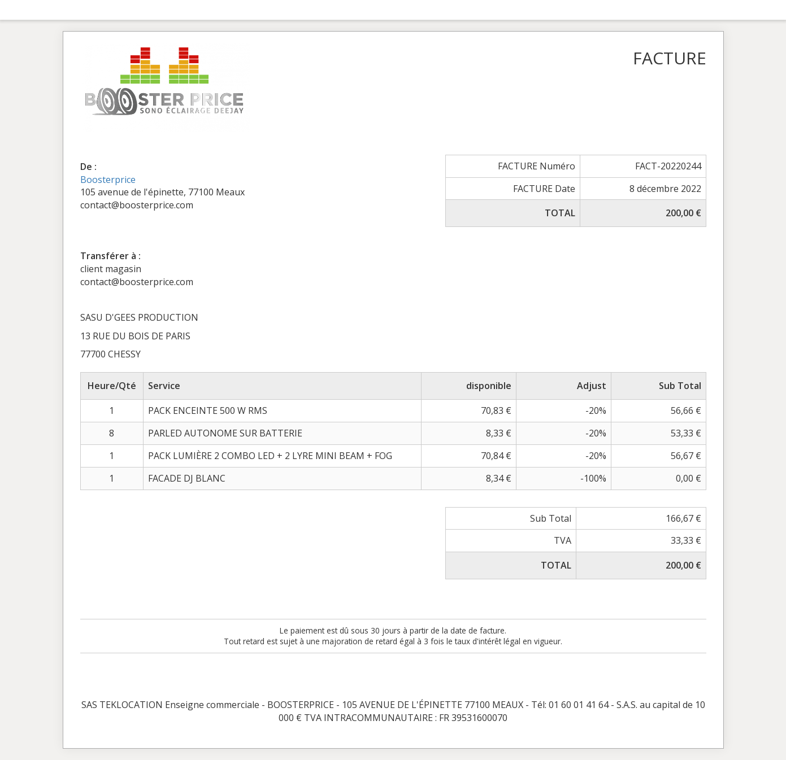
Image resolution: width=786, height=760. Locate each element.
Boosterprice (108, 179)
